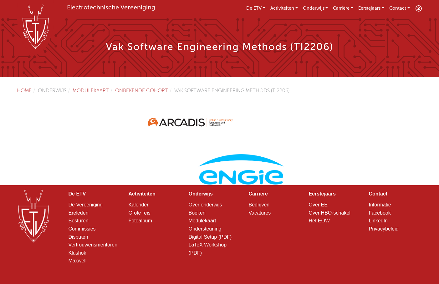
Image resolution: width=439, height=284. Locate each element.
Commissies (82, 228)
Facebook (380, 213)
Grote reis (140, 213)
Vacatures (260, 213)
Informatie (380, 204)
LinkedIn (378, 220)
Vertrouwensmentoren (93, 244)
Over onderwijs (205, 204)
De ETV (254, 8)
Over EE (318, 204)
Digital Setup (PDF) (210, 237)
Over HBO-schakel (329, 213)
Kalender (139, 204)
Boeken (197, 213)
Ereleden (79, 213)
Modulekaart (91, 91)
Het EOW (319, 220)
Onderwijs (313, 8)
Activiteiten (282, 8)
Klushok (77, 253)
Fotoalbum (140, 220)
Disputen (78, 237)
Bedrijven (259, 204)
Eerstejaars (369, 8)
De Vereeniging (86, 204)
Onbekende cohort (141, 91)
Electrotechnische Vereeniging (111, 7)
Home (24, 91)
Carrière (341, 8)
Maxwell (78, 260)
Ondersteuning (205, 228)
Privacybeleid (384, 228)
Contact (397, 8)
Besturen (79, 220)
